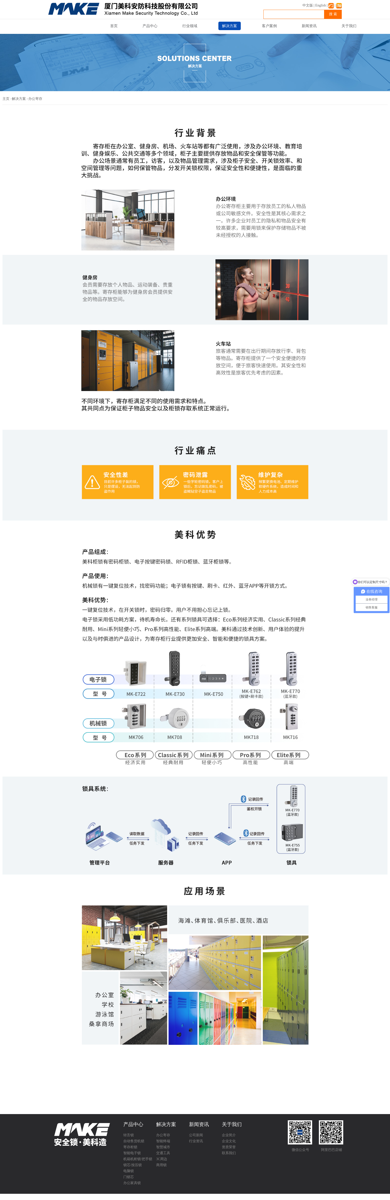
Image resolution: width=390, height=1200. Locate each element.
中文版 (307, 5)
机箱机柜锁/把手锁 (137, 1159)
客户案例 (269, 26)
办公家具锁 (132, 1183)
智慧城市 (163, 1147)
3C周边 (161, 1159)
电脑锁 (128, 1171)
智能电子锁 (132, 1153)
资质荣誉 (229, 1147)
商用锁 (161, 1165)
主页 (5, 99)
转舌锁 (128, 1135)
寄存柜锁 (130, 1147)
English (320, 5)
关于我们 (348, 26)
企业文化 (229, 1141)
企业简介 (229, 1135)
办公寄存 (35, 99)
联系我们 (229, 1153)
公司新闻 (196, 1135)
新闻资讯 (309, 26)
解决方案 (229, 26)
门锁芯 (128, 1177)
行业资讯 (196, 1141)
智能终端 (163, 1141)
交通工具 (163, 1153)
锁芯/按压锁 (132, 1165)
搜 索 (333, 14)
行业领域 (189, 26)
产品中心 (150, 26)
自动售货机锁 (133, 1141)
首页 (114, 26)
